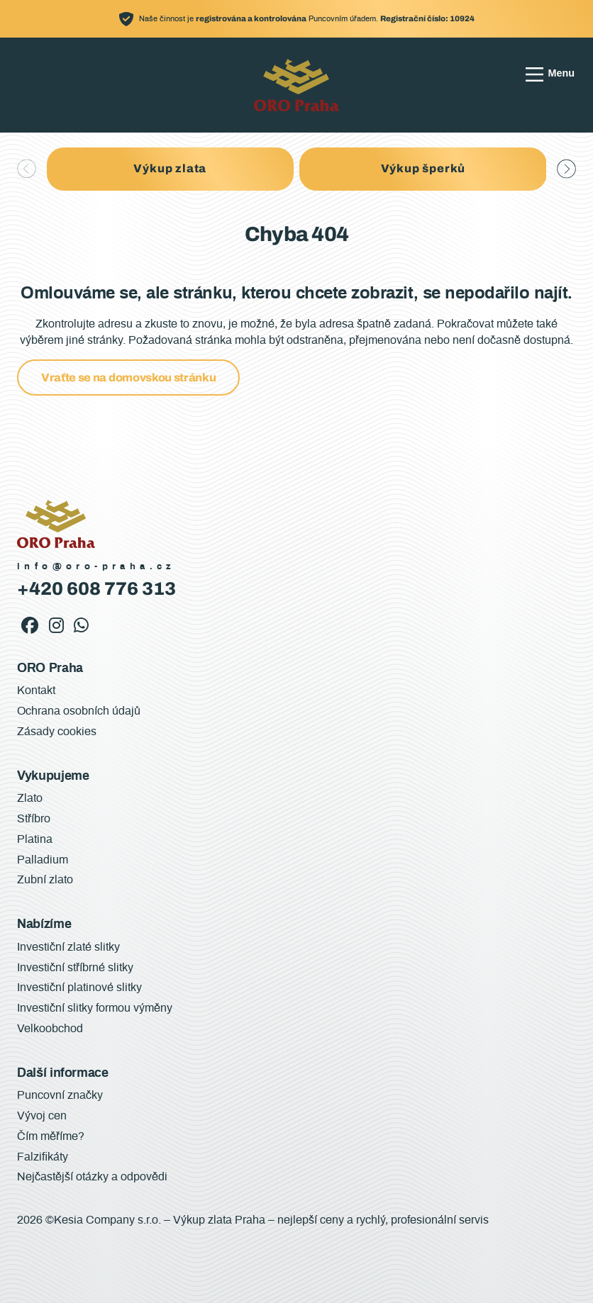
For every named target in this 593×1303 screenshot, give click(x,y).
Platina (34, 839)
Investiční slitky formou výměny (94, 1008)
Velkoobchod (50, 1028)
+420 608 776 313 (96, 588)
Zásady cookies (56, 731)
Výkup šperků (423, 168)
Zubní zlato (45, 879)
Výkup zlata (169, 168)
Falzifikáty (42, 1157)
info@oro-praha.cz (96, 566)
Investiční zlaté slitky (68, 947)
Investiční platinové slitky (79, 987)
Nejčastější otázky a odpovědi (92, 1176)
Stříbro (33, 818)
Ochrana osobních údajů (78, 711)
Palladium (42, 860)
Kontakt (36, 690)
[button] (566, 169)
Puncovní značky (60, 1095)
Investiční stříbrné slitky (75, 967)
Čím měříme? (50, 1136)
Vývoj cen (42, 1116)
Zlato (30, 798)
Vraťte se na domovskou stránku (128, 377)
